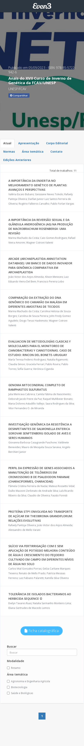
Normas (9, 151)
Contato (56, 151)
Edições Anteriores (17, 160)
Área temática (32, 151)
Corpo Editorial (57, 143)
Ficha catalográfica (42, 630)
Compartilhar (19, 95)
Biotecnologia (17, 687)
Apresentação (28, 143)
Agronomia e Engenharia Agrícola (28, 681)
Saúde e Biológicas (20, 693)
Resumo (13, 668)
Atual (7, 143)
